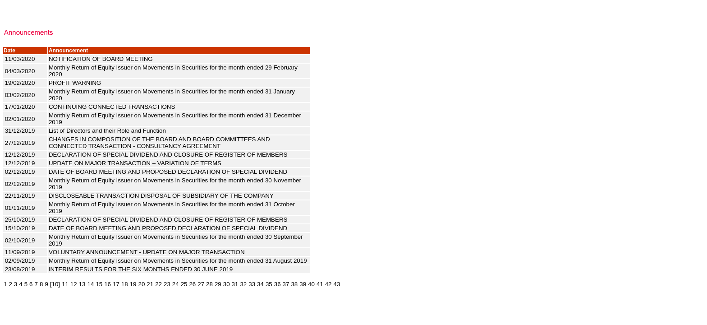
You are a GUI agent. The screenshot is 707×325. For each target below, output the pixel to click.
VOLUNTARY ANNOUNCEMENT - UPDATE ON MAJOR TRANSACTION (147, 252)
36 (277, 284)
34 (260, 284)
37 (286, 284)
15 (99, 284)
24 (175, 284)
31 (235, 284)
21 (150, 284)
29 (218, 284)
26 (192, 284)
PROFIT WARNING (76, 82)
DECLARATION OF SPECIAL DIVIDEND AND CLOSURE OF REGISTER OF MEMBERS (169, 154)
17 (116, 284)
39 (302, 284)
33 (251, 284)
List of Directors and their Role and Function (108, 130)
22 (158, 284)
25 (184, 284)
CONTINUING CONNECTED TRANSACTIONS (113, 106)
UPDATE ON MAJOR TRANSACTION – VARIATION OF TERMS (136, 163)
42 (328, 284)
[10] (55, 284)
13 (82, 284)
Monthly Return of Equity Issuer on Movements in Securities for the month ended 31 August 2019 (178, 260)
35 (269, 284)
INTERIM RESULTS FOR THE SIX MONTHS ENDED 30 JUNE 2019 (141, 269)
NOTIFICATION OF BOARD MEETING (101, 59)
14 (90, 284)
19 (133, 284)
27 (200, 284)
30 (226, 284)
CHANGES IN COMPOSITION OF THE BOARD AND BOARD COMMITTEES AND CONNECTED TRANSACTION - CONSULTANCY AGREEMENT (159, 142)
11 (65, 284)
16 (107, 284)
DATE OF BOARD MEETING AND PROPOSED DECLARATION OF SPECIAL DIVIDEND (169, 171)
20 (141, 284)
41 (320, 284)
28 (209, 284)
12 (73, 284)
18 (124, 284)
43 (337, 284)
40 (311, 284)
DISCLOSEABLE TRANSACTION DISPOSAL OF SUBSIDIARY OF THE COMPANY (162, 195)
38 (294, 284)
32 (243, 284)
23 (167, 284)
